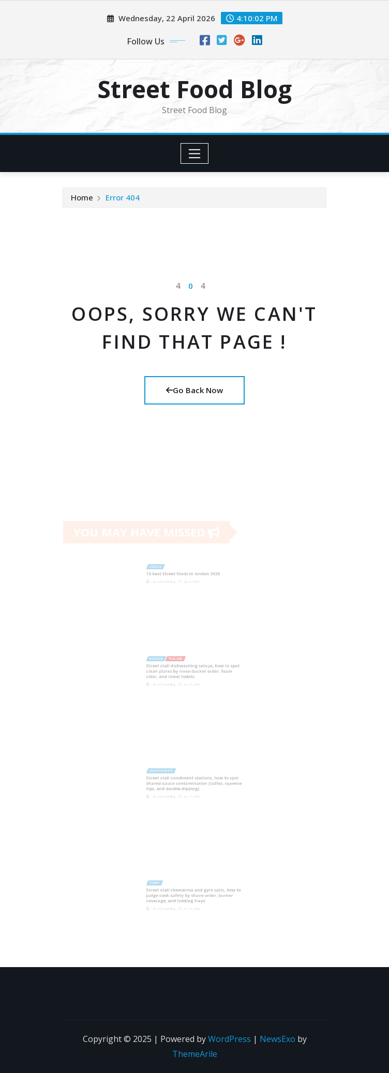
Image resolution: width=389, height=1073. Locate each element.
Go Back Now (194, 390)
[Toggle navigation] (195, 153)
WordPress (229, 1039)
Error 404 (123, 197)
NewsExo (277, 1039)
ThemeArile (194, 1054)
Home (82, 197)
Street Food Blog (194, 89)
